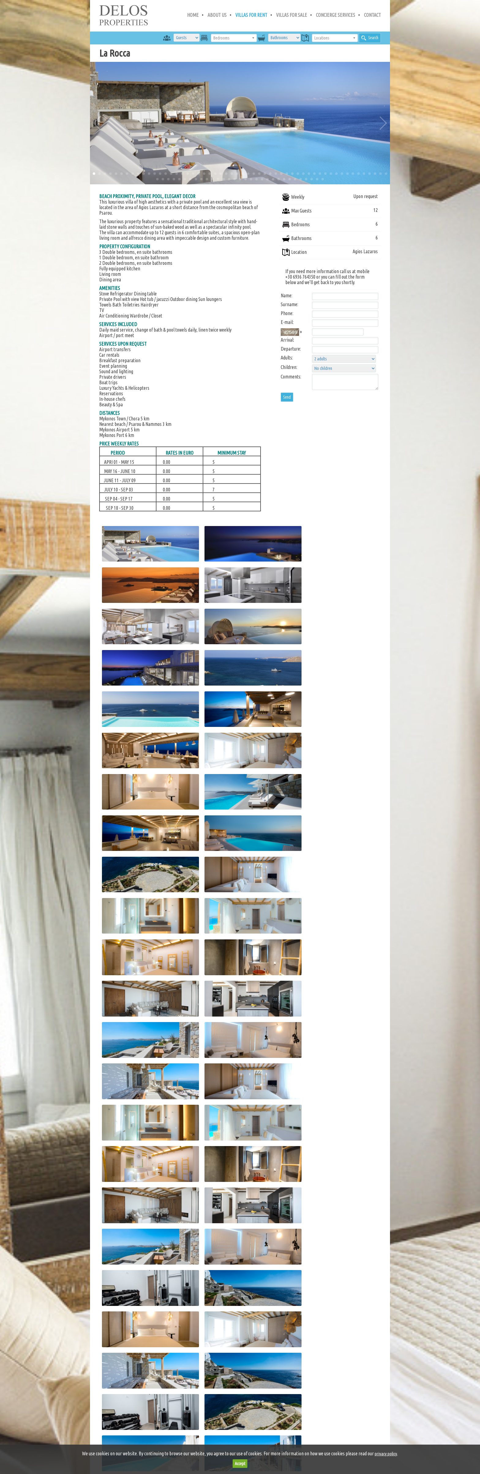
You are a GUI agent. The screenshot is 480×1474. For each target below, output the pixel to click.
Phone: (287, 313)
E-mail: (287, 322)
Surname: (289, 304)
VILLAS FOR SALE (291, 15)
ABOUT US (217, 15)
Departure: (291, 349)
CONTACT (372, 15)
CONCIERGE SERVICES (335, 15)
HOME (193, 15)
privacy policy (215, 1443)
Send (287, 397)
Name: (286, 295)
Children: (289, 367)
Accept (240, 1463)
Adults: (287, 357)
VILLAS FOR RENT (251, 15)
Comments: (291, 376)
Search (369, 37)
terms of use (178, 1443)
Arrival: (287, 340)
